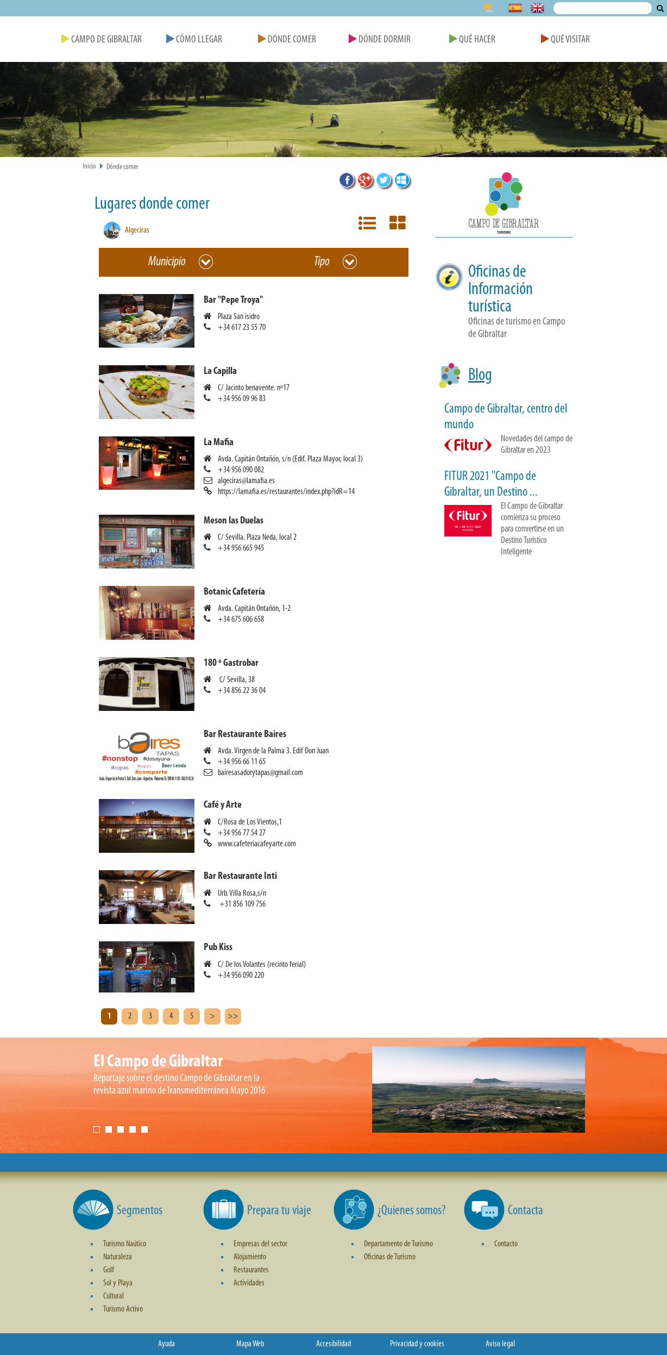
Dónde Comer (287, 40)
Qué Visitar (565, 40)
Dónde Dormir (380, 40)
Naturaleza (117, 1257)
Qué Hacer (472, 40)
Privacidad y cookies (417, 1344)
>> (233, 1016)
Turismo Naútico (124, 1244)
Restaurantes (251, 1270)
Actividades (249, 1283)
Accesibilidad (333, 1344)
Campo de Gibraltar (101, 40)
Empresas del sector (260, 1244)
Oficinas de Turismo (390, 1257)
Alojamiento (250, 1257)
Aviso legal (500, 1344)
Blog (480, 375)
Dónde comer (122, 167)
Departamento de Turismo (398, 1244)
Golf (108, 1270)
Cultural (113, 1296)
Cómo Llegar (194, 40)
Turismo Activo (123, 1309)
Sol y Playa (118, 1283)
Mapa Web (250, 1344)
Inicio (89, 167)
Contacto (506, 1244)
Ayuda (166, 1344)
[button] (258, 321)
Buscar (660, 8)
